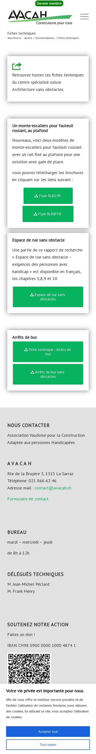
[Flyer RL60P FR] (48, 214)
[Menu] (82, 16)
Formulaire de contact (27, 499)
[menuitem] (49, 3)
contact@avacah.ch (53, 488)
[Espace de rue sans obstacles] (48, 297)
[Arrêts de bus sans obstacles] (48, 374)
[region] (48, 719)
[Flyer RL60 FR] (48, 196)
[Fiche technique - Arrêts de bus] (48, 351)
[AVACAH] (39, 16)
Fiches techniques (21, 33)
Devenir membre (49, 3)
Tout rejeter (48, 744)
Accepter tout (48, 731)
